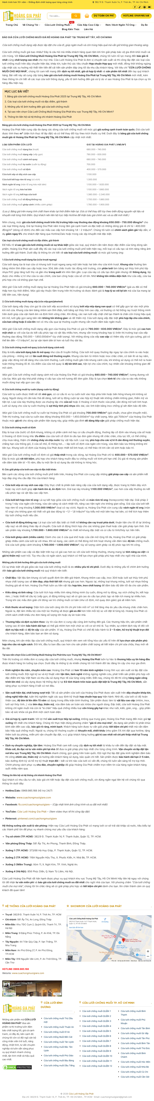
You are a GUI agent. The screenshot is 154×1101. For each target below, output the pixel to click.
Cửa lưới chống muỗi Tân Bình (135, 1028)
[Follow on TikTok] (140, 7)
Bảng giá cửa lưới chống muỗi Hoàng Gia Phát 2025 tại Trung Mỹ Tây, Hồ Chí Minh (53, 96)
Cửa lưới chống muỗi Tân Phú (135, 1038)
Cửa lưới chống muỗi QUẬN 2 (96, 1016)
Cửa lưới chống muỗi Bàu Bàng (59, 1060)
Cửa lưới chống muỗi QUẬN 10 (97, 1056)
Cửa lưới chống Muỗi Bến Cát (58, 1037)
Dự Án (144, 25)
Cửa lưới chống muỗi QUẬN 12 (97, 1066)
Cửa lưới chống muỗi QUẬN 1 (96, 1011)
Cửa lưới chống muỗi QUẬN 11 (97, 1061)
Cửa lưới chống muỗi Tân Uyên (59, 1042)
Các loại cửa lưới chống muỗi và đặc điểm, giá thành (36, 101)
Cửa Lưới (31, 811)
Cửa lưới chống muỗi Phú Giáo (58, 1055)
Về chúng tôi (31, 25)
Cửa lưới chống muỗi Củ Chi (134, 1071)
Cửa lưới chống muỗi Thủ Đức (135, 1048)
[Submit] (75, 16)
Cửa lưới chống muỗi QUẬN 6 (96, 1036)
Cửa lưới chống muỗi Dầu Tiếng (59, 1065)
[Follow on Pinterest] (144, 7)
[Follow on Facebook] (135, 7)
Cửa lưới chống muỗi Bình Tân (135, 1043)
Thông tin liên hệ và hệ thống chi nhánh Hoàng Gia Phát (38, 116)
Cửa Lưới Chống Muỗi (59, 24)
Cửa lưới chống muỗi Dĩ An (57, 1032)
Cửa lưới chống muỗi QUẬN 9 (96, 1051)
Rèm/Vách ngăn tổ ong (121, 25)
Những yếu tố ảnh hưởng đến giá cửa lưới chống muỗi (37, 106)
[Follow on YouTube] (149, 7)
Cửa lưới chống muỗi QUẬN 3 (96, 1021)
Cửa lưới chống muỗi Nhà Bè (135, 1066)
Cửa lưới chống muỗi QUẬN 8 (96, 1046)
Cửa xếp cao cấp (89, 25)
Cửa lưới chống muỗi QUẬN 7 (96, 1041)
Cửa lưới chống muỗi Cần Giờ (135, 1076)
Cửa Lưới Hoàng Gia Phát (81, 1094)
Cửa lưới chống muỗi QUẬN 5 (96, 1031)
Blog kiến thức (70, 29)
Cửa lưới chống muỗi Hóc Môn (135, 1062)
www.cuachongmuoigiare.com (28, 973)
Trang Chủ (12, 25)
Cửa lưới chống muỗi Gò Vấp (135, 1033)
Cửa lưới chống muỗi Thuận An (59, 1027)
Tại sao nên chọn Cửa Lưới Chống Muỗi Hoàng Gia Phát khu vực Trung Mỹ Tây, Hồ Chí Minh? (59, 111)
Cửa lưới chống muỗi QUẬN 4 (96, 1026)
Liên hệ (88, 29)
